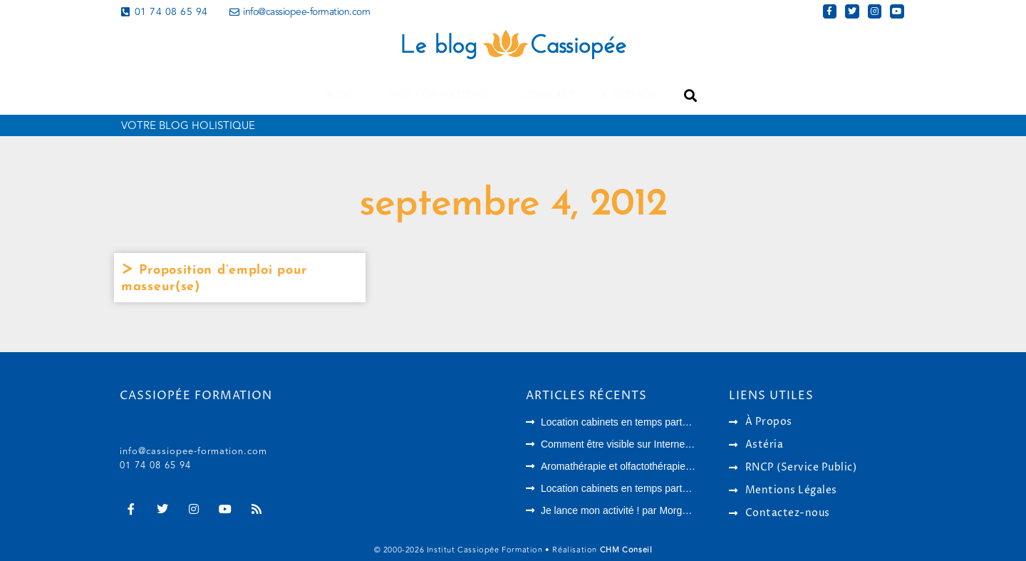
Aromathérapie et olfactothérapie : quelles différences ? (663, 466)
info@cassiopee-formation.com (193, 451)
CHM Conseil (626, 550)
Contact (549, 96)
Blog (342, 95)
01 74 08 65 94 (155, 465)
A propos (629, 96)
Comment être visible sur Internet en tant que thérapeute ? (670, 444)
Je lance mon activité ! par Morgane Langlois (640, 510)
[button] (690, 96)
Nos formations (442, 95)
